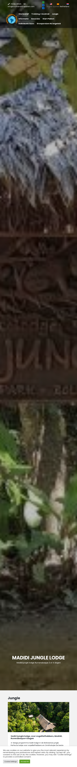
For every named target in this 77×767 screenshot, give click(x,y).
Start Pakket (48, 19)
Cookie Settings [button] (10, 761)
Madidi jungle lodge (38, 657)
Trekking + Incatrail (40, 14)
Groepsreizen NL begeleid (49, 23)
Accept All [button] (25, 761)
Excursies (35, 19)
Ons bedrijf (24, 14)
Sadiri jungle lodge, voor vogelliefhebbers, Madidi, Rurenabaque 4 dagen (36, 737)
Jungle (55, 14)
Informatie (24, 19)
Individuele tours (26, 23)
